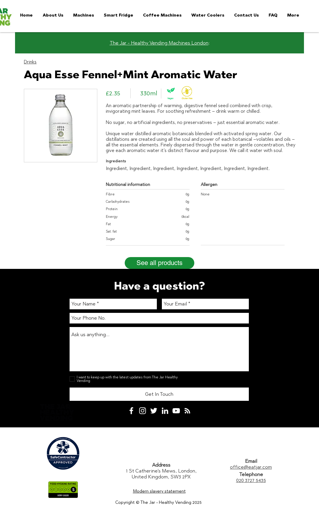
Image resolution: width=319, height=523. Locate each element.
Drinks (30, 62)
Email (251, 461)
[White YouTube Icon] (176, 410)
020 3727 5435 (251, 480)
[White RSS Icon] (187, 410)
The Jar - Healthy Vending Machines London (159, 43)
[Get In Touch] (159, 394)
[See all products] (159, 263)
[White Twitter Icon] (153, 410)
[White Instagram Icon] (142, 410)
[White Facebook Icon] (131, 410)
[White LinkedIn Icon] (165, 410)
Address (161, 465)
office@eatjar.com (251, 467)
